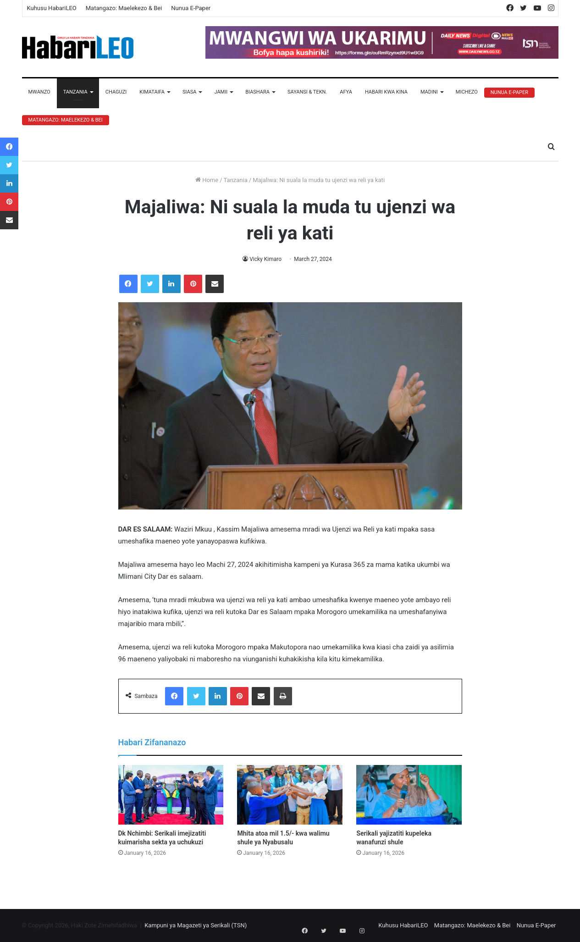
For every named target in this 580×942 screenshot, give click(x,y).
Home (206, 180)
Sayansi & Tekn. (307, 92)
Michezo (467, 92)
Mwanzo (39, 92)
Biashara (257, 92)
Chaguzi (116, 92)
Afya (346, 92)
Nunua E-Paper (190, 8)
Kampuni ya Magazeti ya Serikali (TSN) (195, 925)
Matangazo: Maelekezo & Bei (124, 8)
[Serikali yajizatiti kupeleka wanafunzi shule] (409, 795)
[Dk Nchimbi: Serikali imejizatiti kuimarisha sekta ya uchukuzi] (171, 795)
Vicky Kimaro (265, 259)
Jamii (220, 92)
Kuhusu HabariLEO (52, 8)
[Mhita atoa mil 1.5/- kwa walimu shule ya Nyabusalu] (289, 795)
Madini (429, 92)
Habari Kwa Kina (386, 92)
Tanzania (75, 92)
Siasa (189, 92)
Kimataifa (152, 92)
